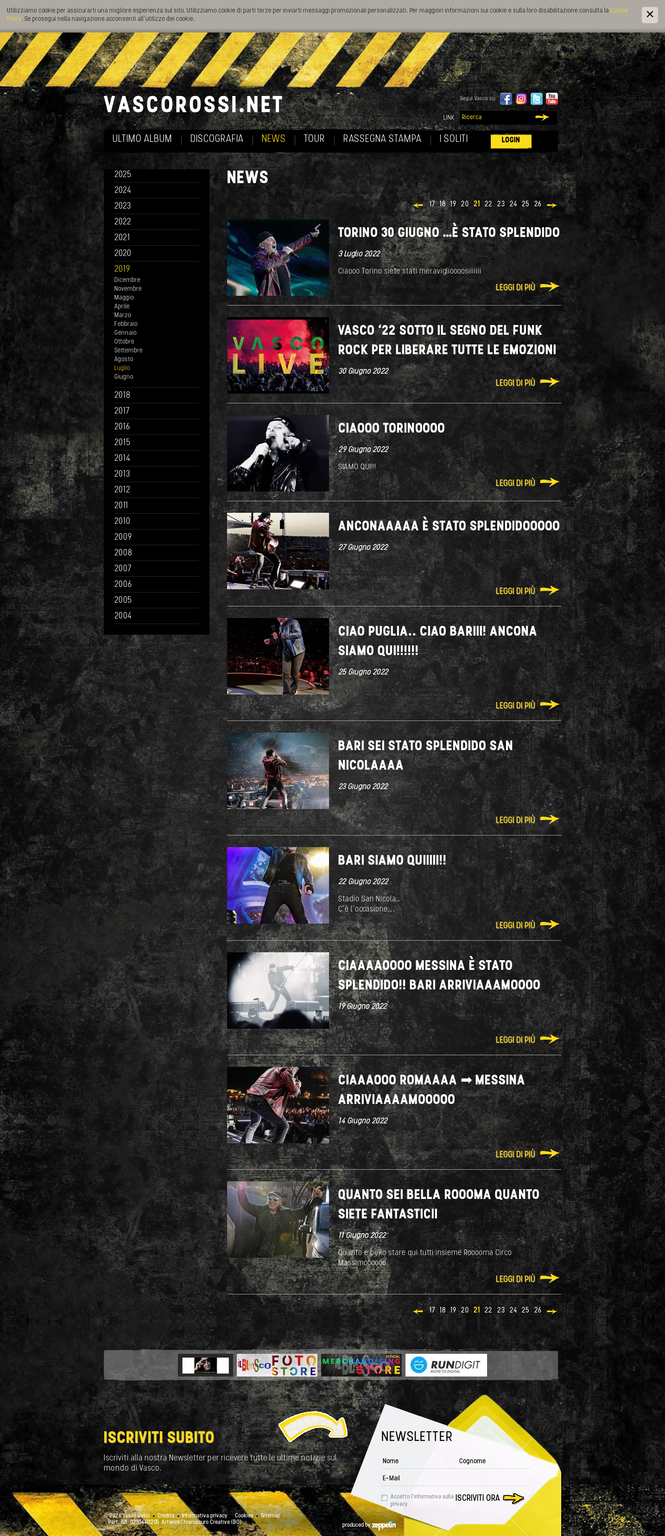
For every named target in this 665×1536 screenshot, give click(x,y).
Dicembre (127, 280)
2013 (122, 474)
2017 (122, 411)
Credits (166, 1516)
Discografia (217, 139)
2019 (122, 269)
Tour (314, 139)
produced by (369, 1525)
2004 (123, 616)
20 (465, 204)
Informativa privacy (205, 1516)
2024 (123, 190)
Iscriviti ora (478, 1498)
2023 (122, 206)
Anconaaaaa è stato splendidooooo (449, 527)
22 (489, 204)
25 (526, 204)
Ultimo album (142, 139)
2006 (123, 584)
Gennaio (125, 333)
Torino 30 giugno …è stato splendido (449, 233)
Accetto (422, 1500)
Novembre (128, 289)
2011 (121, 506)
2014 (122, 458)
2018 (122, 395)
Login (511, 140)
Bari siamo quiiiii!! (392, 861)
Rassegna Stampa (382, 139)
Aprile (122, 306)
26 (538, 204)
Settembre (128, 350)
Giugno (123, 377)
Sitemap (270, 1516)
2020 (123, 253)
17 (432, 204)
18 (443, 204)
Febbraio (126, 324)
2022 (123, 222)
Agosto (123, 359)
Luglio (122, 368)
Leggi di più (515, 288)
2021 (122, 238)
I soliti (454, 139)
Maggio (124, 297)
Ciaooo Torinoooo (391, 429)
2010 (122, 521)
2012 (122, 490)
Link (449, 118)
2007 (123, 569)
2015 (122, 443)
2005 (123, 600)
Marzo (122, 315)
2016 (122, 427)
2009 (123, 537)
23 (501, 204)
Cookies (244, 1516)
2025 (123, 175)
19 (453, 204)
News (274, 139)
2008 (123, 553)
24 (513, 204)
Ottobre (124, 341)
